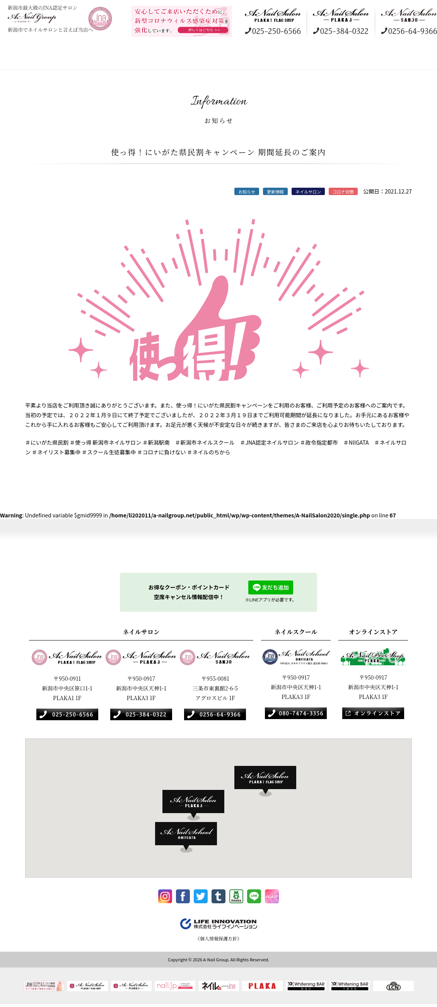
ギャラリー (160, 58)
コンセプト (60, 58)
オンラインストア (311, 58)
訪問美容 (211, 58)
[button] (269, 781)
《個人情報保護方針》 (218, 940)
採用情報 (361, 58)
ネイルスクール (261, 58)
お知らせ (412, 58)
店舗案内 (110, 58)
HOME (17, 58)
